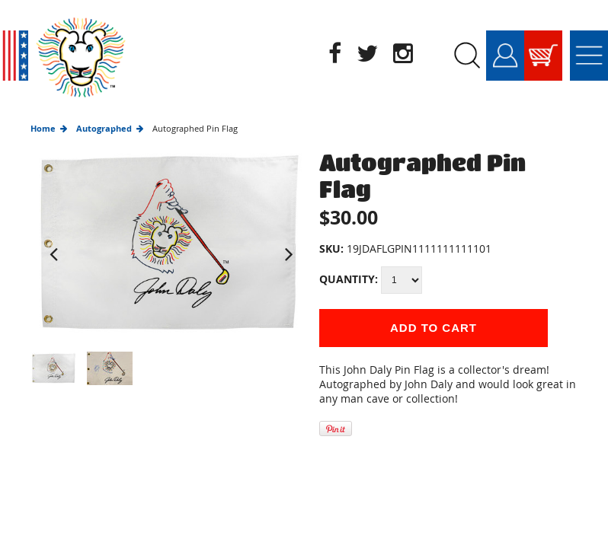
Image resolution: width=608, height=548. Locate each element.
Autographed (104, 128)
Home (43, 128)
